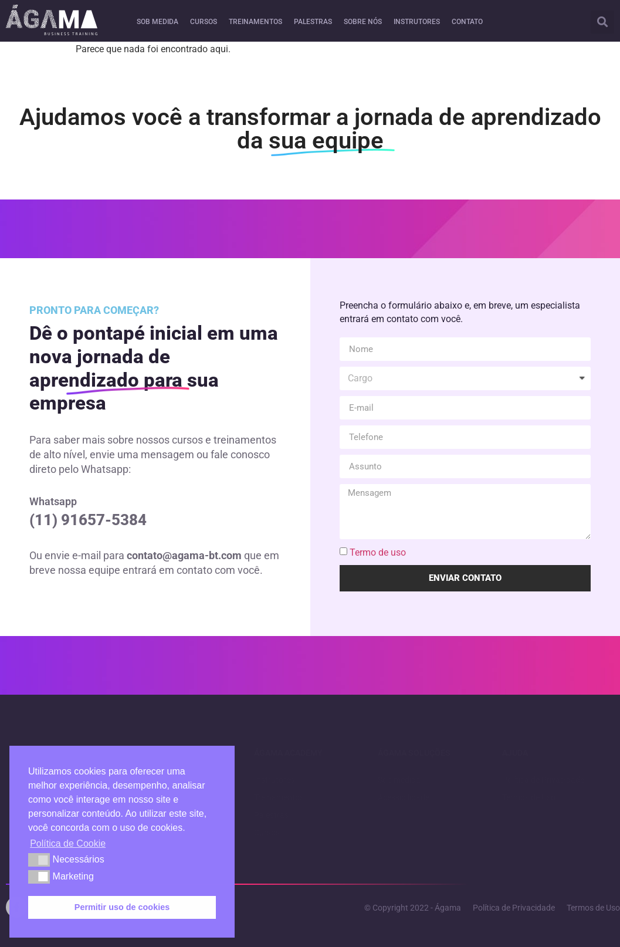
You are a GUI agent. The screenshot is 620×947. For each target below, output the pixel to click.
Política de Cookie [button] (68, 843)
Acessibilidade (403, 797)
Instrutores (274, 779)
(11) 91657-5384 (88, 520)
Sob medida (399, 779)
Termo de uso (378, 552)
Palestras (271, 815)
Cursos (267, 832)
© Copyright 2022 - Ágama (412, 907)
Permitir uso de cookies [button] (122, 907)
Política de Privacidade (543, 779)
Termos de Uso (528, 797)
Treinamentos (279, 797)
